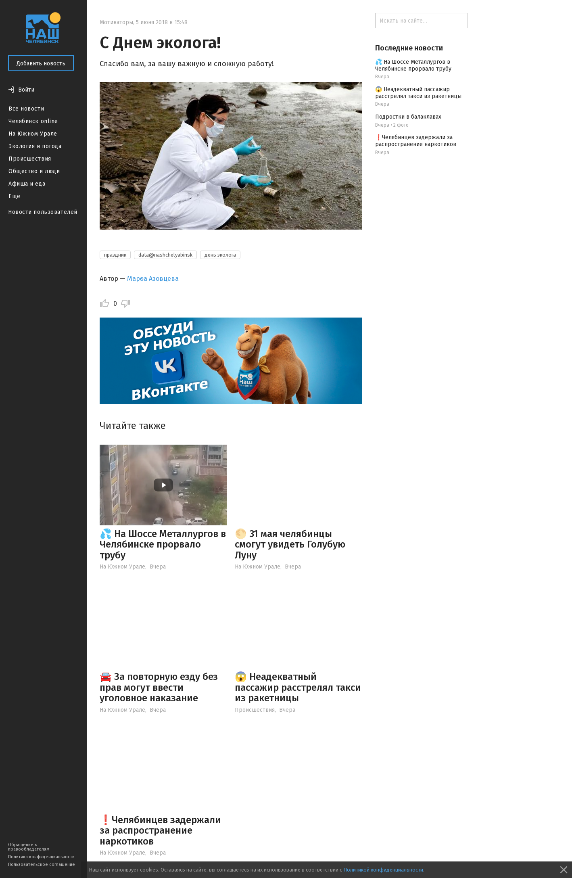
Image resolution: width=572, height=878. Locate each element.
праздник (115, 255)
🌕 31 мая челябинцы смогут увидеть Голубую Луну (290, 544)
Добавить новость (41, 63)
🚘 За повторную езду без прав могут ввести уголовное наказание (159, 687)
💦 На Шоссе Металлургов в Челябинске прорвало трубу (163, 544)
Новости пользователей (42, 212)
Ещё (14, 196)
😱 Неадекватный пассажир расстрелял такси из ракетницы (298, 687)
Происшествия (29, 158)
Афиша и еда (26, 183)
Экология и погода (35, 146)
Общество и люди (34, 171)
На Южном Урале (32, 133)
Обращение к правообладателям (28, 846)
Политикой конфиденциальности (383, 870)
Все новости (26, 108)
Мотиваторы (116, 22)
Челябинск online (33, 121)
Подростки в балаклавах (408, 116)
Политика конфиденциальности (41, 857)
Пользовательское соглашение (41, 864)
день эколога (220, 255)
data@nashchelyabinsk (165, 255)
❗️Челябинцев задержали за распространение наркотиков (160, 830)
